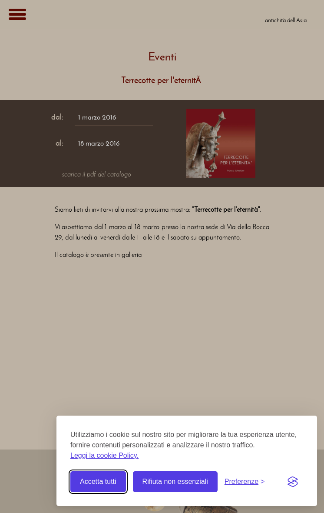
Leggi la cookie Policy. (104, 455)
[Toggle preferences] (245, 481)
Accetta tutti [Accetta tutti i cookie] (98, 481)
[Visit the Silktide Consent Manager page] (292, 481)
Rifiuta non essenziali (175, 481)
